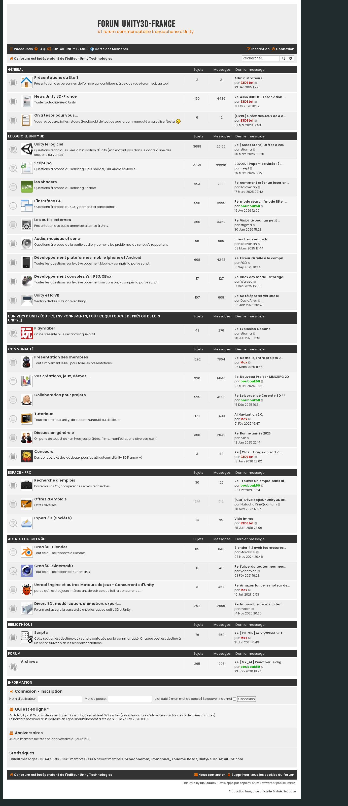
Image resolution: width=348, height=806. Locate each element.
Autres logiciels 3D (27, 539)
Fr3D (243, 263)
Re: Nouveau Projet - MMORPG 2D (261, 377)
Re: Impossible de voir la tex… (258, 604)
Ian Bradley (208, 783)
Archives (29, 661)
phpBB (244, 783)
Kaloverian (248, 187)
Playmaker (44, 328)
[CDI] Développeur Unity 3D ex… (260, 500)
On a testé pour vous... (56, 115)
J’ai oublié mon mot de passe (177, 699)
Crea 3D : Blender (50, 546)
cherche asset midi (250, 239)
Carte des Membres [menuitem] (111, 49)
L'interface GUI (48, 200)
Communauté (20, 349)
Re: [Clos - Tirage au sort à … (258, 452)
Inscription (51, 691)
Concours (43, 451)
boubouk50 (250, 206)
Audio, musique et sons (57, 238)
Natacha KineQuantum (258, 504)
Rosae (192, 759)
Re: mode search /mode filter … (260, 201)
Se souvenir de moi (219, 699)
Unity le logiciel (48, 144)
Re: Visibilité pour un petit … (257, 220)
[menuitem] (39, 49)
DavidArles (248, 300)
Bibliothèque (20, 624)
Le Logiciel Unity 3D (26, 136)
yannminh (248, 571)
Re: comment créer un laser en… (261, 182)
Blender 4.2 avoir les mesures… (260, 547)
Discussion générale (54, 432)
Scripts (41, 632)
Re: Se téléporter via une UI (256, 296)
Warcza (246, 281)
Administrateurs (248, 78)
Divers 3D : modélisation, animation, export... (77, 603)
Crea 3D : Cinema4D (53, 565)
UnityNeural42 (211, 759)
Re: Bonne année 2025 (252, 433)
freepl (244, 168)
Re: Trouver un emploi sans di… (260, 481)
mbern (245, 609)
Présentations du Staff (56, 77)
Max (243, 362)
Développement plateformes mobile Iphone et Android (87, 257)
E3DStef (247, 83)
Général (15, 69)
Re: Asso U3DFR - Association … (259, 97)
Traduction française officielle (250, 791)
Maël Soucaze (285, 791)
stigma (246, 149)
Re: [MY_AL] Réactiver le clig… (259, 662)
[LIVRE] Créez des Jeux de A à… (260, 116)
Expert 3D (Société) (53, 518)
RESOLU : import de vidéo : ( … (258, 164)
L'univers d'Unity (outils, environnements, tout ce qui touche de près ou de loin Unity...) (84, 318)
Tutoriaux (43, 413)
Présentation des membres (61, 357)
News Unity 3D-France (55, 96)
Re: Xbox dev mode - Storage (258, 277)
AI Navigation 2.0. (248, 414)
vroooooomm (137, 759)
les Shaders (45, 182)
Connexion (26, 691)
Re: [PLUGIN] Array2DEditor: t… (259, 633)
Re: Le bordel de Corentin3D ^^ (260, 395)
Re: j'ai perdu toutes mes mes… (260, 566)
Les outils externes (52, 219)
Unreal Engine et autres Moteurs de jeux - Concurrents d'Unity (94, 584)
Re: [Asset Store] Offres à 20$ (259, 145)
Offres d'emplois (50, 499)
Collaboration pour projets (60, 394)
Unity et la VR (46, 295)
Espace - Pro (19, 472)
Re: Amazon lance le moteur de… (262, 585)
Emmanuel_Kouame (168, 759)
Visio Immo (243, 519)
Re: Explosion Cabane (252, 329)
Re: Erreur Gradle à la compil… (259, 258)
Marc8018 (247, 552)
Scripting (43, 163)
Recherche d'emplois (54, 480)
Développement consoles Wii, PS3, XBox (72, 276)
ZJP (243, 438)
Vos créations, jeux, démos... (62, 376)
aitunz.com (233, 759)
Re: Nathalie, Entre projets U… (258, 358)
